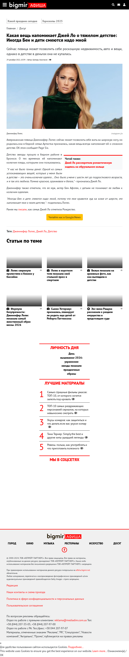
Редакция (12, 585)
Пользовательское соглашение (25, 605)
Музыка (49, 543)
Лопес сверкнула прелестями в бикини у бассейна (20, 273)
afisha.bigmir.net (83, 570)
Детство (52, 231)
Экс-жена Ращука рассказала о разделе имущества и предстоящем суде (100, 313)
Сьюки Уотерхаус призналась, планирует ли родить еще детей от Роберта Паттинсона (61, 313)
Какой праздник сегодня (22, 21)
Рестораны (72, 543)
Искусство (96, 543)
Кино (29, 543)
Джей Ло (41, 231)
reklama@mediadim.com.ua (70, 620)
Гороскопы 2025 (52, 21)
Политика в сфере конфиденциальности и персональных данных (45, 598)
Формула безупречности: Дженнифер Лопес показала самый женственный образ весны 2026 (19, 316)
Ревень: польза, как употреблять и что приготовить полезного (67, 446)
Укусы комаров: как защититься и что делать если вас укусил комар (67, 423)
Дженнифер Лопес (24, 231)
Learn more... (99, 651)
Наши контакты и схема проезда (26, 592)
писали (22, 209)
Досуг (22, 28)
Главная (11, 28)
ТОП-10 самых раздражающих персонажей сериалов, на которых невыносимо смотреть (67, 409)
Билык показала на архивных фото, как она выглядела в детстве (100, 275)
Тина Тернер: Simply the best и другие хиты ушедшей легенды (68, 435)
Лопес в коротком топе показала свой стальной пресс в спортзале (60, 275)
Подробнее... (75, 647)
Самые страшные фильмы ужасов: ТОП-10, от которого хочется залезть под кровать (67, 395)
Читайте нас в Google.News (65, 217)
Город (12, 543)
